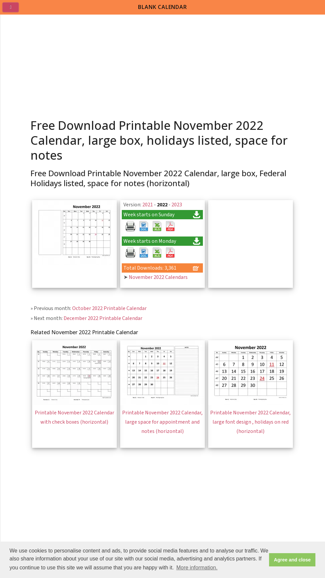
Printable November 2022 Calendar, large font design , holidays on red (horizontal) (250, 422)
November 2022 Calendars (158, 277)
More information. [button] (197, 567)
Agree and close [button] (292, 559)
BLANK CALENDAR (162, 7)
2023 (176, 204)
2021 (147, 204)
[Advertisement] (162, 64)
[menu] (13, 10)
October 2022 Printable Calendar (109, 308)
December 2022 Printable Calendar (103, 318)
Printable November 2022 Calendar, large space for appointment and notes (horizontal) (162, 422)
